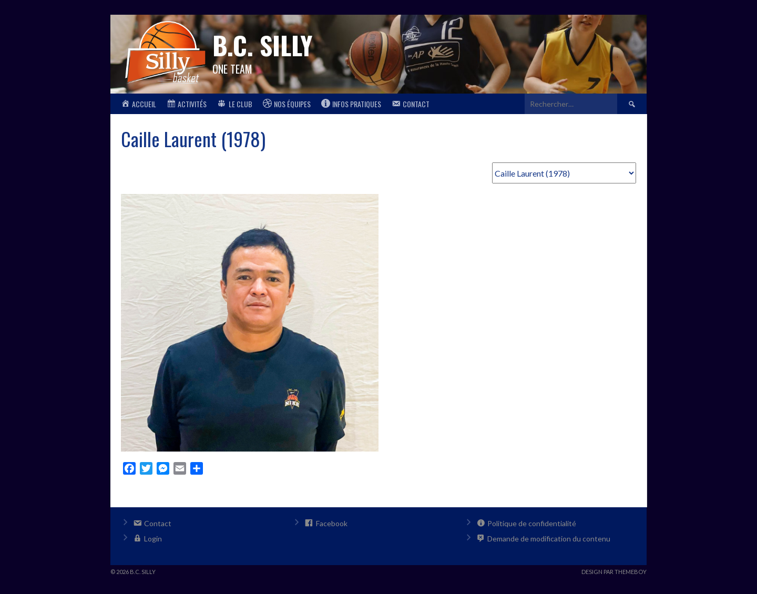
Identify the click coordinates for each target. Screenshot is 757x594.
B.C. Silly (262, 45)
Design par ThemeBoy (614, 571)
